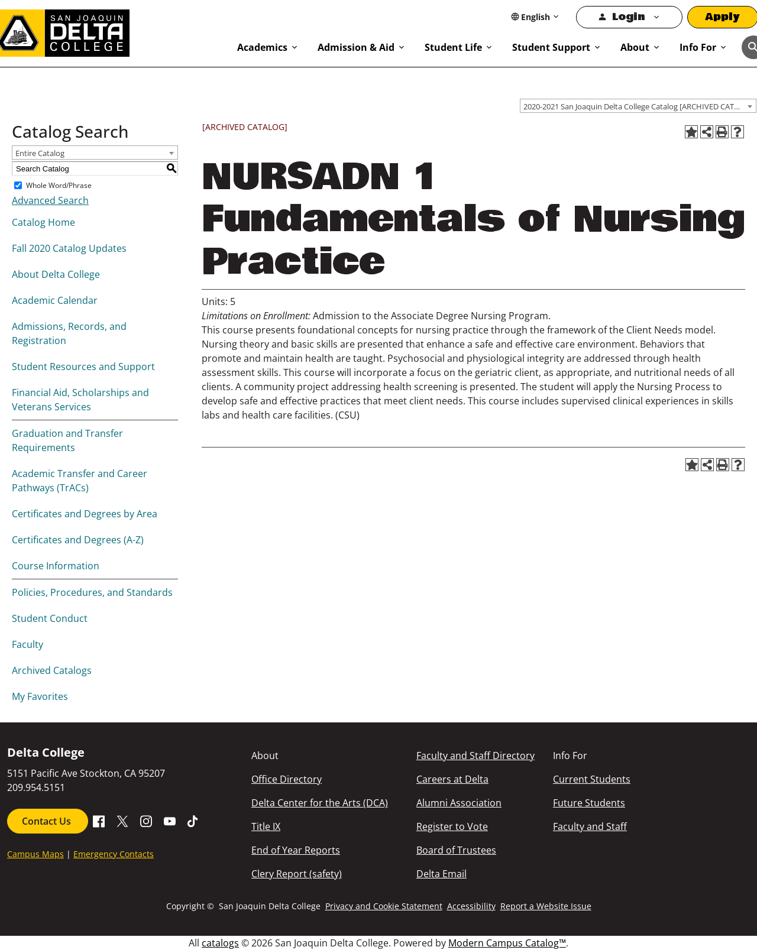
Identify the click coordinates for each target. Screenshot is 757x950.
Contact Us (47, 821)
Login (628, 16)
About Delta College (56, 274)
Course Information (55, 565)
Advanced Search (50, 200)
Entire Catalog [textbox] (39, 153)
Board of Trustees (456, 850)
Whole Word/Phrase (59, 185)
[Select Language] (535, 17)
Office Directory (286, 779)
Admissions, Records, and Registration (69, 333)
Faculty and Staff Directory (475, 755)
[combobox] (638, 106)
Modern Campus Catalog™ (507, 942)
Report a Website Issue (545, 906)
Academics (262, 47)
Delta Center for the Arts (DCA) (319, 802)
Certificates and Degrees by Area (84, 513)
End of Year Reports (295, 850)
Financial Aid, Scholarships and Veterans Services (80, 399)
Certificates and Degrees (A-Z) (78, 539)
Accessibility (471, 906)
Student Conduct (50, 618)
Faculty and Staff (590, 826)
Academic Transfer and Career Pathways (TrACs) (79, 480)
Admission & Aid (356, 47)
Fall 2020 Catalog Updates (69, 248)
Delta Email (441, 873)
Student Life (453, 47)
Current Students (591, 779)
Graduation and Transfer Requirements (67, 440)
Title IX (265, 826)
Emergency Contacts (113, 854)
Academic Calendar (55, 300)
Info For (698, 47)
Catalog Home (43, 222)
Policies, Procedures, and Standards (92, 592)
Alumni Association (459, 802)
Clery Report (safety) (296, 873)
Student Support (551, 47)
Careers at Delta (452, 779)
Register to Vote (452, 826)
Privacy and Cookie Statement (383, 906)
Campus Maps (35, 854)
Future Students (589, 802)
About (634, 47)
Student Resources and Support (83, 366)
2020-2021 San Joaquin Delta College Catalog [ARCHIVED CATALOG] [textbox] (639, 106)
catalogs (220, 942)
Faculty (27, 644)
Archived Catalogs (52, 670)
